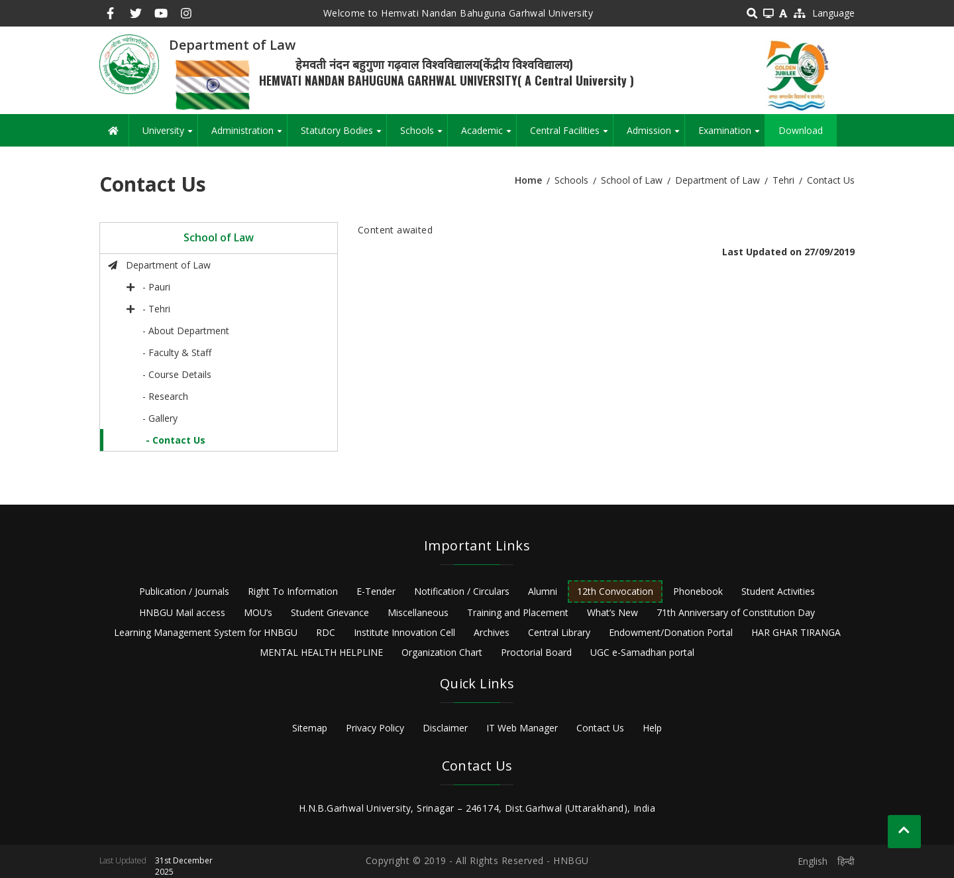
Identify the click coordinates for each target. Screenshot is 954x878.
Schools (423, 135)
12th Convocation (615, 591)
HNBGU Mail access (182, 612)
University (169, 135)
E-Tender (376, 591)
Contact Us (600, 727)
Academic (488, 135)
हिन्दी (846, 861)
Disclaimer (445, 727)
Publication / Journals (184, 591)
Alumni (542, 591)
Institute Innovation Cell (404, 632)
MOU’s (258, 612)
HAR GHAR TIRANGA (796, 632)
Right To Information (293, 591)
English (812, 861)
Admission (655, 135)
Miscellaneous (418, 612)
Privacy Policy (375, 727)
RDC (325, 632)
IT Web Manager (522, 727)
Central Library (559, 632)
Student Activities (778, 591)
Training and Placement (517, 612)
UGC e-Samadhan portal (642, 652)
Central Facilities (571, 135)
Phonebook (698, 591)
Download (800, 130)
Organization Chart (441, 652)
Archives (491, 632)
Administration (249, 135)
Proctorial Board (536, 652)
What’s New (612, 612)
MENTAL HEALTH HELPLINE (321, 652)
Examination (731, 135)
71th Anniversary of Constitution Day (736, 612)
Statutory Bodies (343, 135)
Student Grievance (330, 612)
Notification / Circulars (461, 591)
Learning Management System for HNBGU (205, 632)
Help (652, 727)
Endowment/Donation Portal (671, 632)
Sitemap (309, 727)
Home (528, 180)
